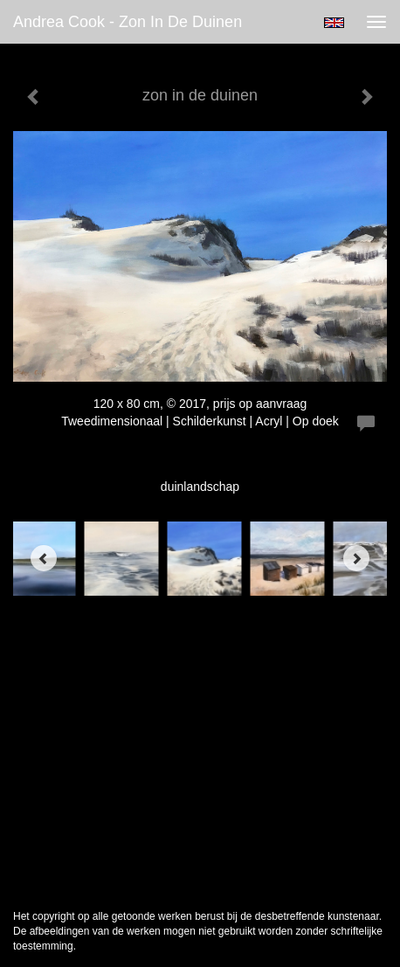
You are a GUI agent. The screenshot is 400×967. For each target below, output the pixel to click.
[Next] (356, 558)
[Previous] (44, 558)
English (334, 22)
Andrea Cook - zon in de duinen (127, 22)
